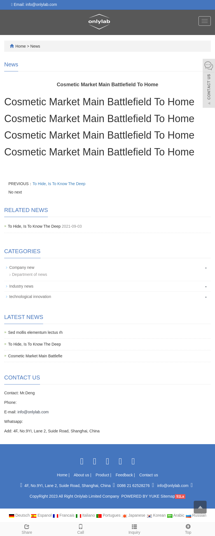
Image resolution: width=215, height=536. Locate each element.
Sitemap (168, 496)
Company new (21, 267)
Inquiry (134, 528)
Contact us (148, 475)
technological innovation (30, 296)
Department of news (29, 274)
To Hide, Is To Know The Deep (58, 183)
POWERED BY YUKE (140, 496)
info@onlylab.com (33, 412)
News (35, 46)
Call (81, 528)
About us (82, 475)
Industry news (21, 286)
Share (27, 528)
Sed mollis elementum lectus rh (35, 332)
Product (103, 475)
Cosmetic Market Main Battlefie (35, 356)
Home (20, 46)
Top (188, 528)
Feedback (125, 475)
